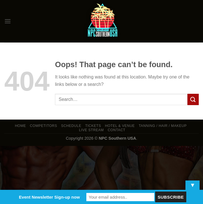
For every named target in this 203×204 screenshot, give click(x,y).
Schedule (71, 126)
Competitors (43, 126)
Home (20, 126)
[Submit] (193, 99)
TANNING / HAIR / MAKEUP (163, 126)
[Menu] (7, 21)
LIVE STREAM (91, 130)
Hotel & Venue (120, 126)
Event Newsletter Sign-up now (49, 197)
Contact (116, 130)
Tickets (93, 126)
